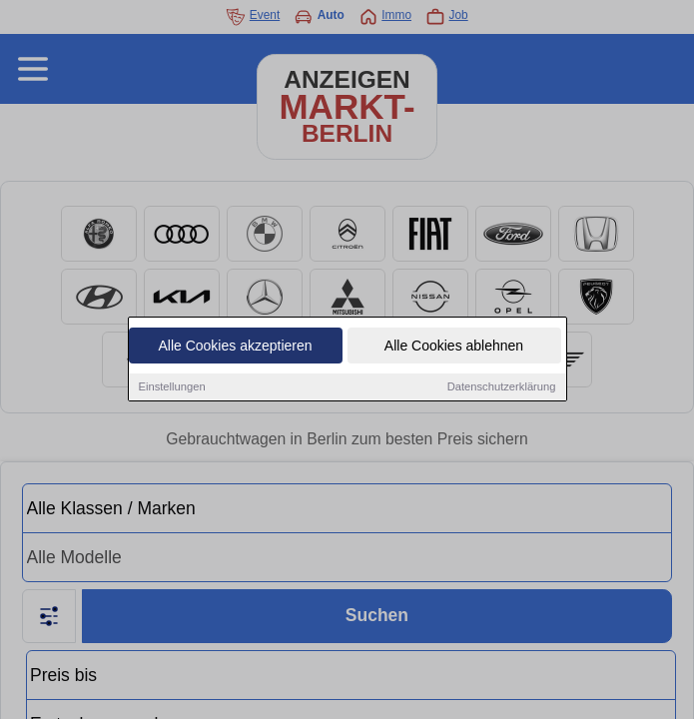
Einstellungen (172, 386)
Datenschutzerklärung (501, 386)
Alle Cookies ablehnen (453, 346)
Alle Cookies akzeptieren (235, 346)
